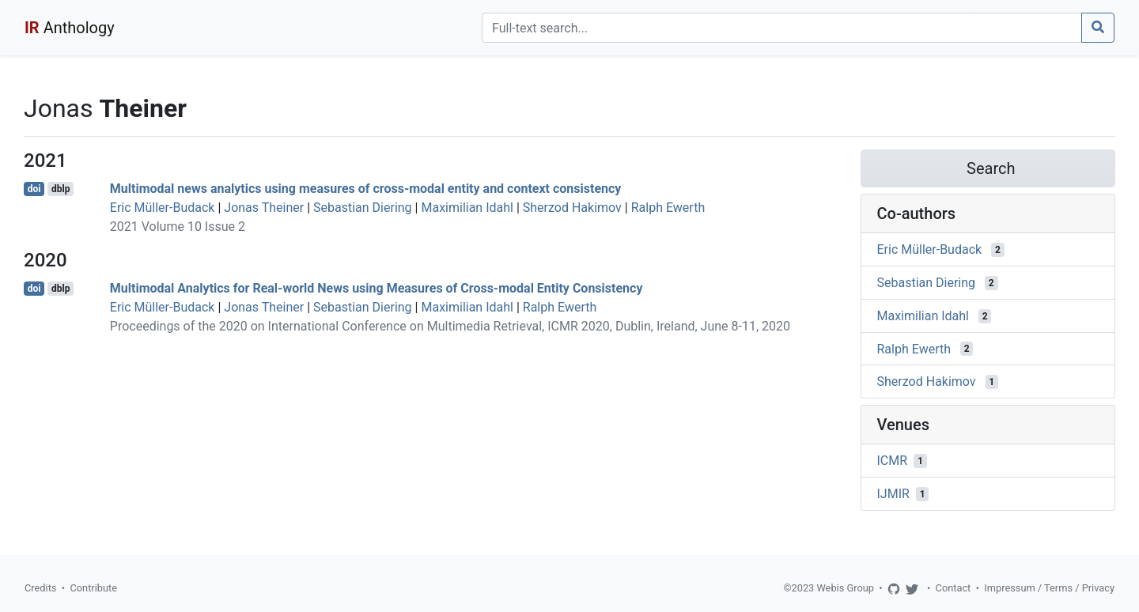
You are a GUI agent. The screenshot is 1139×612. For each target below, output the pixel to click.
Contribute (93, 588)
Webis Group (845, 588)
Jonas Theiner (264, 207)
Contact (953, 588)
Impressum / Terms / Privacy (1049, 588)
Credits (40, 588)
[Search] (782, 28)
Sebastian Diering (362, 207)
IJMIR (893, 493)
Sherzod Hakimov (572, 207)
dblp (60, 189)
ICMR (892, 460)
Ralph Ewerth (668, 207)
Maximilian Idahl (467, 207)
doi (34, 189)
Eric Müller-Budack (162, 207)
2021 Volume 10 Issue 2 (177, 226)
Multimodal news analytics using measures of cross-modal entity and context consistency (366, 188)
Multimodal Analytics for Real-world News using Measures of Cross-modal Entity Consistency (376, 288)
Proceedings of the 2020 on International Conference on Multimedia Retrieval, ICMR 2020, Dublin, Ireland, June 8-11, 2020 (450, 326)
